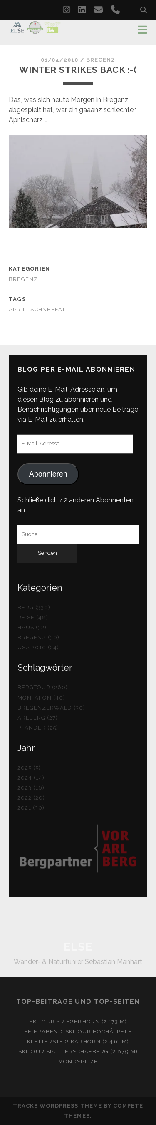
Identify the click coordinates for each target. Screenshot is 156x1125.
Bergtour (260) (42, 687)
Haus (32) (32, 627)
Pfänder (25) (38, 728)
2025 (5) (29, 768)
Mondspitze (77, 1061)
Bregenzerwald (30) (51, 708)
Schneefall (49, 309)
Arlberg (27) (37, 718)
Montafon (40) (41, 698)
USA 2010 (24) (38, 647)
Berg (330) (33, 607)
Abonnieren (48, 474)
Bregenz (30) (38, 637)
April (17, 309)
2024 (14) (31, 778)
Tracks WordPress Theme (57, 1106)
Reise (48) (32, 617)
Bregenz (100, 60)
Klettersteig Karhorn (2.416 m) (78, 1041)
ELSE (78, 947)
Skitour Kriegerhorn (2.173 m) (78, 1021)
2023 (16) (31, 788)
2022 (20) (31, 798)
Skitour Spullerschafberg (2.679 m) (77, 1051)
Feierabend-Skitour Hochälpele (77, 1031)
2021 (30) (31, 808)
